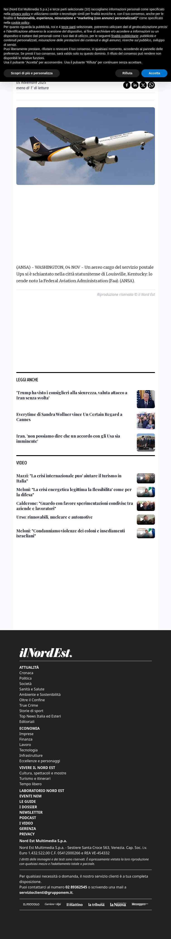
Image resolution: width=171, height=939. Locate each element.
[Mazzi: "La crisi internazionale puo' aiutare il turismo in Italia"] (74, 478)
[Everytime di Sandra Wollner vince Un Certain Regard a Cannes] (74, 417)
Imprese (26, 733)
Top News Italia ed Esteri (40, 716)
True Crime (28, 705)
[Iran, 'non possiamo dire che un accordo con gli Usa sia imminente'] (74, 438)
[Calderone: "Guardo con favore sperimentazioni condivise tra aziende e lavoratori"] (74, 506)
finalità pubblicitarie (124, 32)
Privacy (27, 834)
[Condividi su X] (143, 85)
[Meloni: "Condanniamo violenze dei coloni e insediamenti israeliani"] (74, 533)
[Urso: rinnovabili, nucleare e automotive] (54, 517)
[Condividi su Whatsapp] (151, 85)
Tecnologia (28, 750)
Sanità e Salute (31, 689)
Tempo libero (30, 783)
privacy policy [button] (20, 10)
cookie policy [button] (20, 19)
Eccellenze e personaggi (39, 760)
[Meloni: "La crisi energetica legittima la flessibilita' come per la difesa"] (74, 492)
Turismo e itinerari (35, 778)
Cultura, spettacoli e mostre (42, 773)
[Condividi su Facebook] (126, 85)
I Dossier (28, 806)
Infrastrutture (31, 755)
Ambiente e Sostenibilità (40, 694)
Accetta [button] (154, 69)
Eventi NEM (30, 796)
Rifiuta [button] (127, 69)
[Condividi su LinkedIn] (135, 85)
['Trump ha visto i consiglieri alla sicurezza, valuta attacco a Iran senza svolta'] (74, 395)
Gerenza (27, 828)
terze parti (68, 23)
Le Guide (27, 801)
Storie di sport (31, 710)
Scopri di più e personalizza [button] (32, 69)
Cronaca (26, 672)
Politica (25, 678)
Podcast (27, 817)
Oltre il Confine (32, 699)
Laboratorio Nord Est (41, 790)
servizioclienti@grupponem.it (46, 892)
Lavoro (25, 744)
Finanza (26, 739)
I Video (26, 823)
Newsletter (31, 812)
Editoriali (26, 721)
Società (25, 683)
